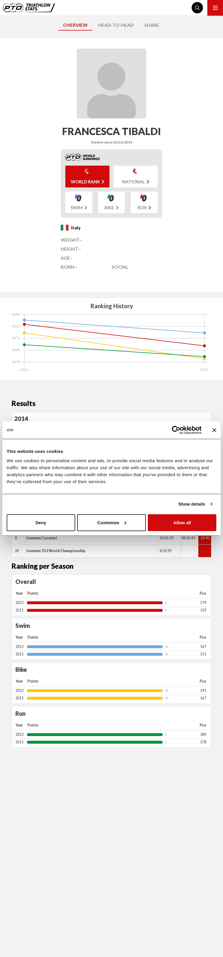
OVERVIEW (75, 25)
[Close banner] (214, 430)
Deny (40, 522)
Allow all (182, 522)
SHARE (151, 25)
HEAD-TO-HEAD (116, 25)
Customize (111, 522)
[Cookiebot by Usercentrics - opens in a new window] (176, 430)
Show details (191, 503)
